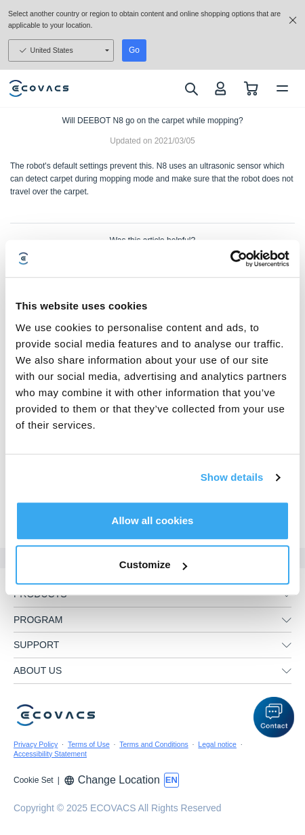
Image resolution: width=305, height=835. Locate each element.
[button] (273, 717)
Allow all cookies (153, 520)
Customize (153, 564)
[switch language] (171, 780)
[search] (190, 88)
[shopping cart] (251, 88)
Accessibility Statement (50, 754)
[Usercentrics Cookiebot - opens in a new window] (230, 258)
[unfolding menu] (287, 620)
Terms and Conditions (153, 744)
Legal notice (217, 744)
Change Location (112, 780)
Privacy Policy (36, 744)
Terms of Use (89, 744)
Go (134, 50)
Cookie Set (34, 780)
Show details (232, 477)
